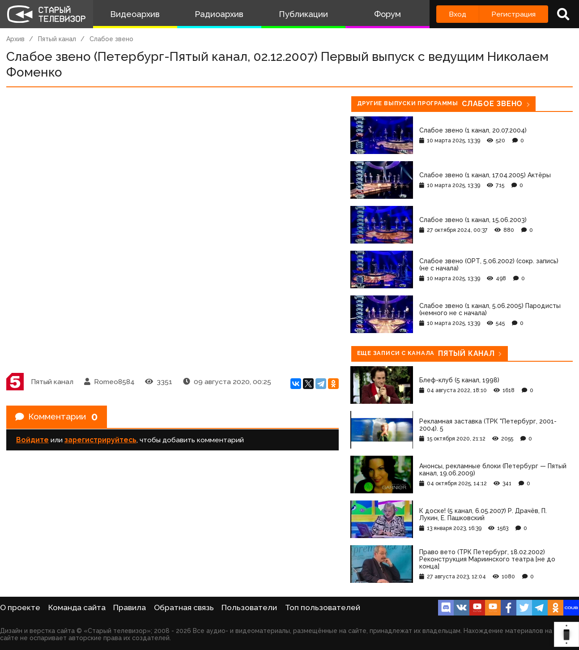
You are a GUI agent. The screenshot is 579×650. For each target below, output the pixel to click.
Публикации (303, 14)
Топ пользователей (322, 607)
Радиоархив (219, 14)
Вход (457, 14)
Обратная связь (184, 607)
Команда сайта (77, 607)
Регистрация (513, 14)
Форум (387, 14)
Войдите (32, 440)
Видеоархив (135, 14)
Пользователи (249, 607)
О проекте (20, 607)
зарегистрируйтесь (100, 440)
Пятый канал (57, 39)
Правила (129, 607)
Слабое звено (111, 39)
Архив (15, 39)
